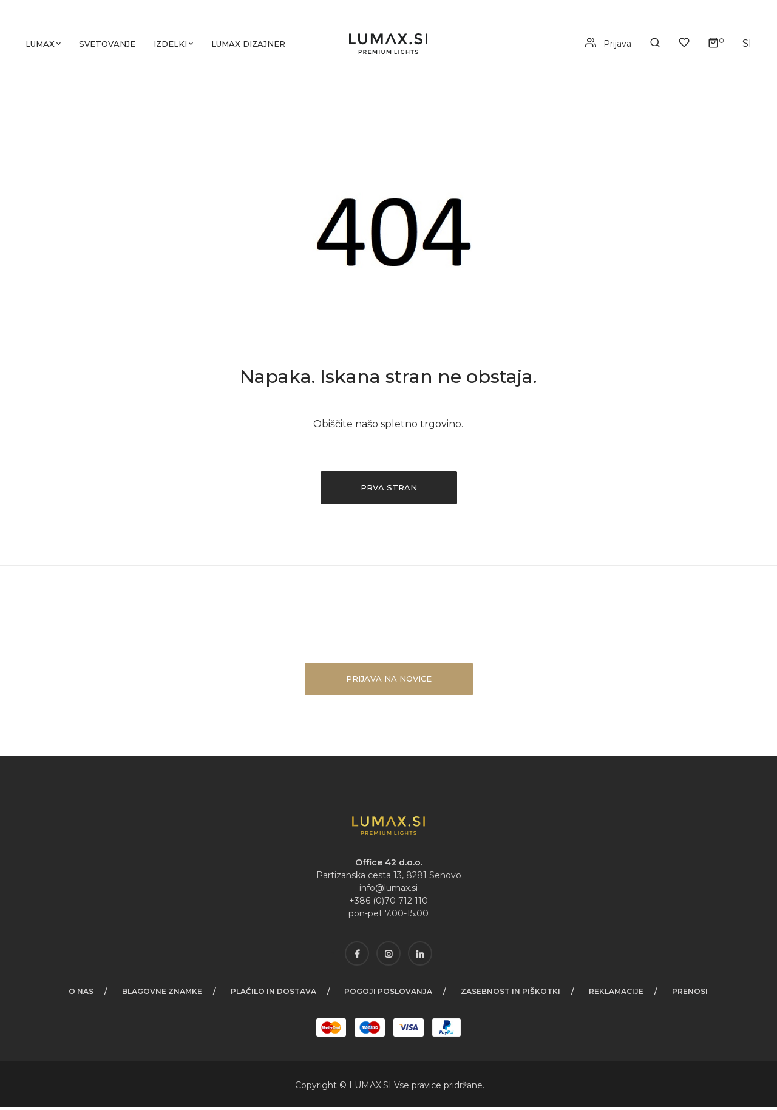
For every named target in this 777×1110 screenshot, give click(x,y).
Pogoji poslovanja (389, 994)
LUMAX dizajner (250, 45)
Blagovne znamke (161, 994)
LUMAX (365, 1088)
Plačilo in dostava (273, 994)
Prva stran (388, 490)
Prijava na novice (389, 681)
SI (388, 1088)
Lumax (41, 45)
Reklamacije (618, 994)
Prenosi (692, 994)
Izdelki (172, 45)
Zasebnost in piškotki (512, 994)
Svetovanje (109, 45)
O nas (79, 994)
